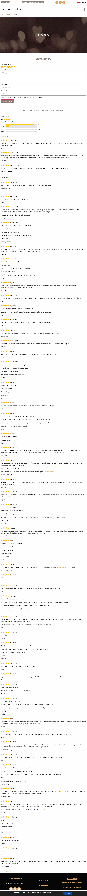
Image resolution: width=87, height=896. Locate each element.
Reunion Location (12, 9)
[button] (84, 9)
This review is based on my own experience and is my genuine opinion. (24, 97)
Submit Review (7, 101)
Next (7, 871)
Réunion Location (6, 14)
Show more (50, 472)
